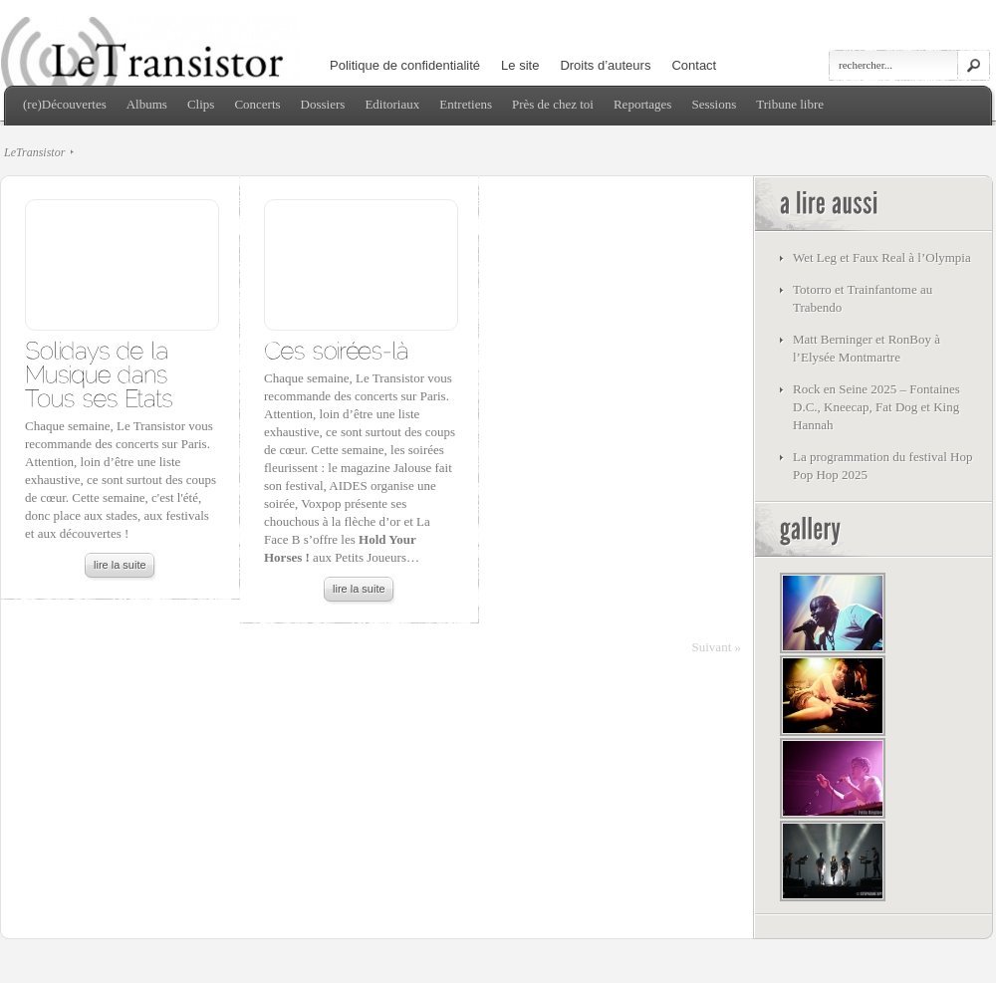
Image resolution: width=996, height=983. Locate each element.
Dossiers (323, 104)
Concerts (257, 104)
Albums (146, 104)
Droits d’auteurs (605, 65)
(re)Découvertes (65, 104)
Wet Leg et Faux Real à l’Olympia (882, 257)
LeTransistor (34, 152)
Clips (200, 104)
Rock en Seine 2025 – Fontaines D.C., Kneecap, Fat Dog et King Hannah (876, 406)
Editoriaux (392, 104)
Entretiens (465, 104)
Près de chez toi (553, 104)
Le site (520, 65)
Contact (693, 65)
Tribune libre (790, 104)
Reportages (642, 104)
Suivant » (716, 646)
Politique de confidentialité (405, 65)
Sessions (713, 104)
